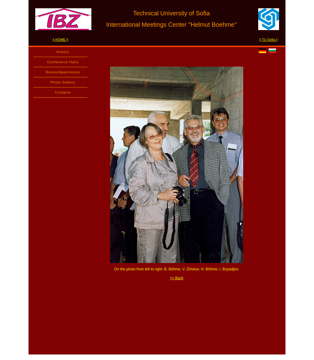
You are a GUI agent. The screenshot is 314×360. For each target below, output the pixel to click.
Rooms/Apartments (63, 72)
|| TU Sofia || (268, 39)
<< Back (176, 278)
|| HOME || (60, 39)
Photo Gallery (63, 82)
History (62, 52)
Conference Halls (62, 62)
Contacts (63, 92)
